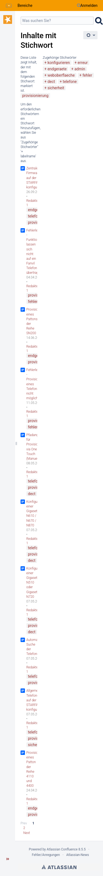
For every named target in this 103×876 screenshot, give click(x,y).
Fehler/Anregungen (46, 855)
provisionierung (35, 95)
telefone (70, 81)
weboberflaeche (61, 75)
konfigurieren (58, 62)
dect (51, 81)
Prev (24, 823)
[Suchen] (79, 5)
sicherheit (55, 88)
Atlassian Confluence (62, 849)
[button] (7, 859)
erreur (83, 62)
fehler (87, 75)
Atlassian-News (77, 855)
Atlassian (59, 867)
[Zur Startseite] (9, 5)
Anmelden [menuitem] (89, 5)
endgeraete (57, 69)
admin (80, 69)
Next (26, 833)
